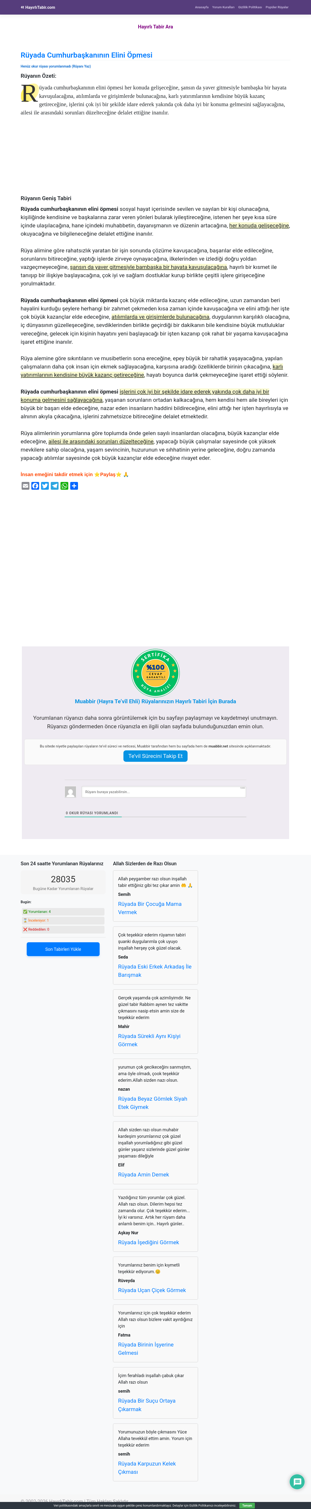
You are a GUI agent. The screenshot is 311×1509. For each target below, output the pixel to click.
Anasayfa (202, 7)
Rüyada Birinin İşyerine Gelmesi (146, 1348)
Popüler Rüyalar (277, 7)
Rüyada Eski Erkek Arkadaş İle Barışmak (154, 970)
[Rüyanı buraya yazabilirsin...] (163, 792)
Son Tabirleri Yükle (63, 949)
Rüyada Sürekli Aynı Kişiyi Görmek (149, 1040)
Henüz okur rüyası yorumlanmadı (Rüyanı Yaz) (56, 66)
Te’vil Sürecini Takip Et (155, 756)
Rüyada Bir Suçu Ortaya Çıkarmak (147, 1405)
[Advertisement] (155, 159)
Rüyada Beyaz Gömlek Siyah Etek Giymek (152, 1103)
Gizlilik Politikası (250, 7)
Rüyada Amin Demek (143, 1174)
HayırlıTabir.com (38, 7)
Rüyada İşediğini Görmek (148, 1242)
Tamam (247, 1505)
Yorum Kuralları (223, 7)
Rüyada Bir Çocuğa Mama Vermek (150, 908)
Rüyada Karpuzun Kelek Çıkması (147, 1467)
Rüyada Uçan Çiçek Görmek (152, 1290)
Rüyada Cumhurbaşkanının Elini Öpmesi (86, 55)
